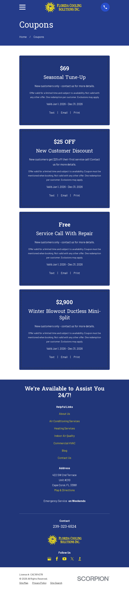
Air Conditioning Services (64, 421)
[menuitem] (23, 583)
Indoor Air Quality (64, 435)
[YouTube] (64, 559)
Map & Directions (64, 490)
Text (52, 112)
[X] (72, 559)
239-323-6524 (64, 527)
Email (64, 112)
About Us (64, 413)
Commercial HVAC (64, 443)
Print (77, 112)
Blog (64, 450)
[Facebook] (57, 559)
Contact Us (64, 457)
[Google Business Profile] (49, 559)
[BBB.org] (80, 559)
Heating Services (64, 428)
